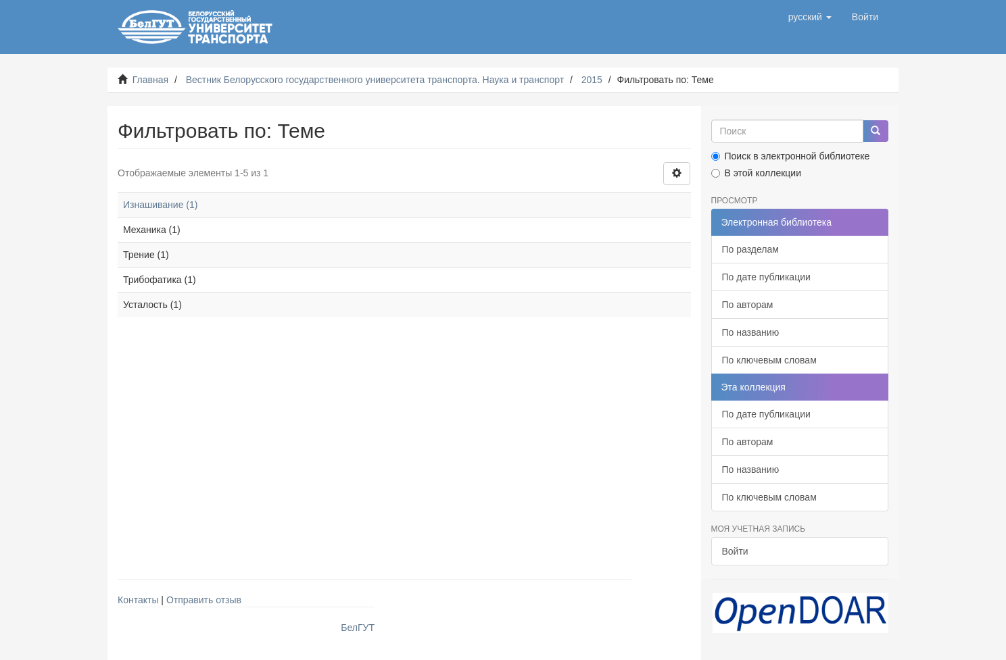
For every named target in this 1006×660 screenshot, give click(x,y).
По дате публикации (766, 277)
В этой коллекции (756, 173)
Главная (150, 79)
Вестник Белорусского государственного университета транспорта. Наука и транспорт (375, 79)
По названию (751, 332)
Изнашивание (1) (160, 204)
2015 (591, 79)
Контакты (138, 599)
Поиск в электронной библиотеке (790, 156)
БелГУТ (358, 627)
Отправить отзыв (203, 599)
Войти (735, 551)
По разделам (750, 249)
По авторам (747, 304)
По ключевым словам (769, 360)
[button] (810, 17)
